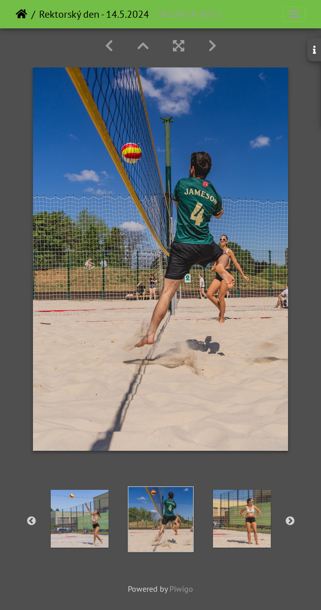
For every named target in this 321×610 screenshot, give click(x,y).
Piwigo (181, 589)
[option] (79, 518)
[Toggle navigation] (294, 14)
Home (21, 14)
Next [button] (290, 521)
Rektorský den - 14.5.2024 (94, 14)
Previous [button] (31, 521)
